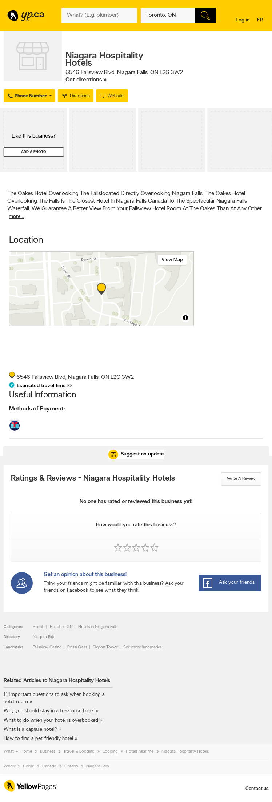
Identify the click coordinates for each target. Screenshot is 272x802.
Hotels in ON (61, 627)
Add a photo (33, 152)
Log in (243, 20)
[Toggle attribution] (185, 317)
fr (261, 20)
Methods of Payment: (37, 409)
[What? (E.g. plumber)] (99, 15)
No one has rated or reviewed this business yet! (136, 502)
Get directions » (86, 80)
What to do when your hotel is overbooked (51, 720)
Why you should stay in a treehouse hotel (49, 711)
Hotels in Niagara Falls (97, 627)
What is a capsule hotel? (30, 729)
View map (172, 260)
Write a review (241, 479)
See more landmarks (142, 647)
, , (124, 76)
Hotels (38, 627)
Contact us (256, 788)
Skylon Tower (105, 647)
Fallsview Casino (47, 647)
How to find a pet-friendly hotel (38, 738)
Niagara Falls (44, 637)
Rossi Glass (77, 647)
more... (16, 216)
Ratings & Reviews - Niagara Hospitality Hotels (93, 479)
